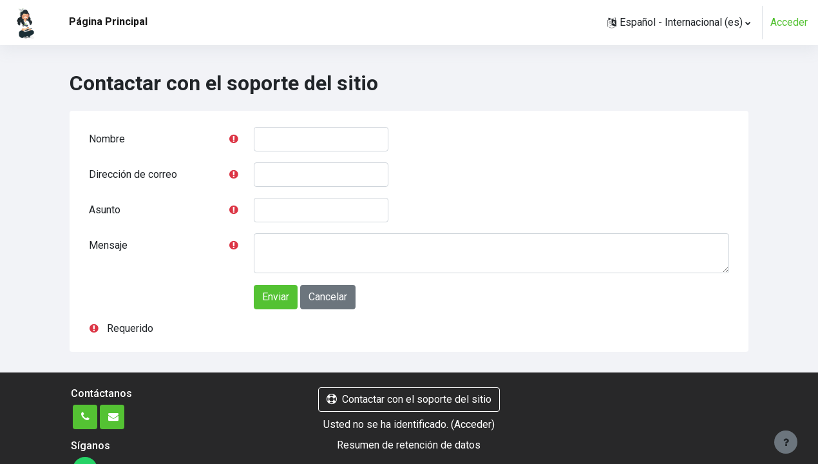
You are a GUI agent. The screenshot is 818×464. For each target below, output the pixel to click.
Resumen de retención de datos (408, 445)
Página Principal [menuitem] (108, 21)
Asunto (104, 210)
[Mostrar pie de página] (785, 442)
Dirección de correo (133, 174)
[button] (678, 22)
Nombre (107, 139)
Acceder (789, 22)
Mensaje (108, 245)
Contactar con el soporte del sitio (409, 399)
